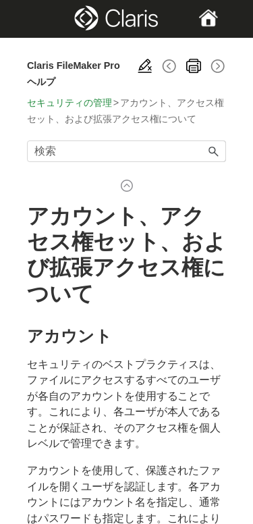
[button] (214, 151)
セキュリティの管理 (69, 102)
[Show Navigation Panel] (36, 19)
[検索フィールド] (126, 151)
